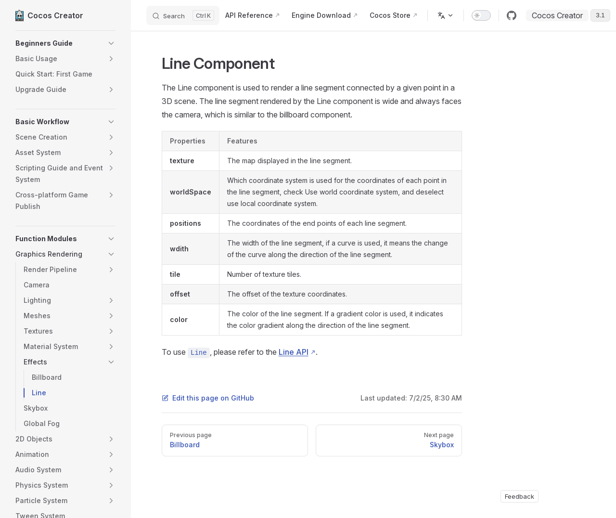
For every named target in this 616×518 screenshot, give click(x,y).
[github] (511, 15)
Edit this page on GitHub (208, 398)
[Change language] (446, 15)
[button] (65, 43)
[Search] (182, 15)
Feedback (519, 496)
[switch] (481, 15)
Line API (293, 352)
